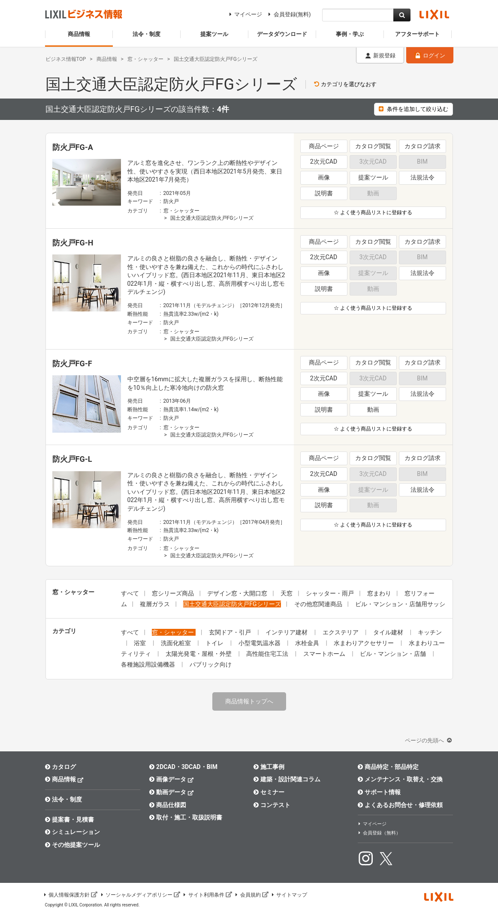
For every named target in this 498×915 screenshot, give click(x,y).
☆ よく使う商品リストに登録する (373, 212)
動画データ (171, 791)
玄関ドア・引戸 (230, 632)
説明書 (324, 193)
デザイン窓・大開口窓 (237, 593)
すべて (130, 593)
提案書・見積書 (69, 819)
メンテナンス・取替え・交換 (400, 779)
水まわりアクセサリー (364, 643)
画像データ (171, 779)
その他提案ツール (72, 844)
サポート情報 (379, 792)
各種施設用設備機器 (148, 664)
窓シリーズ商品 (173, 593)
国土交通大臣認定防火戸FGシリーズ (212, 218)
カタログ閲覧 (373, 146)
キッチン (430, 632)
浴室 (140, 643)
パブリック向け (211, 664)
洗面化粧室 (176, 643)
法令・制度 (63, 799)
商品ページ (324, 146)
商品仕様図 (168, 804)
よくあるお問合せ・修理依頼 (400, 804)
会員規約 (251, 895)
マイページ (244, 14)
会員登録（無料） (379, 833)
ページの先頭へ (429, 740)
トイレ (215, 643)
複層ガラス (155, 604)
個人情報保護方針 (70, 895)
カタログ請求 (422, 146)
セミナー (269, 792)
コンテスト (272, 804)
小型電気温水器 (260, 643)
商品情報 (64, 779)
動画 (373, 409)
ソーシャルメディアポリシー (140, 895)
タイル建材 (388, 632)
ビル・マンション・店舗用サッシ (400, 604)
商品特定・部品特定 (388, 766)
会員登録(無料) (288, 14)
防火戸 (171, 201)
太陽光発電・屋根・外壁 (199, 653)
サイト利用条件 (207, 895)
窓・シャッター (181, 211)
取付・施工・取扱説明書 (186, 817)
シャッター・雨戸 (330, 593)
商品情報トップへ (249, 701)
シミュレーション (72, 831)
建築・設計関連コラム (287, 779)
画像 (324, 177)
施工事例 (269, 766)
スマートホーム (325, 653)
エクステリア (341, 632)
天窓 (287, 593)
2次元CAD (323, 161)
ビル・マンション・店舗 (393, 653)
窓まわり (379, 593)
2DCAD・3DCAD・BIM (183, 766)
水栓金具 (307, 643)
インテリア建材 (287, 632)
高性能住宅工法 (268, 653)
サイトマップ (289, 895)
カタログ (60, 766)
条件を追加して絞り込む (413, 109)
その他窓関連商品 (318, 604)
